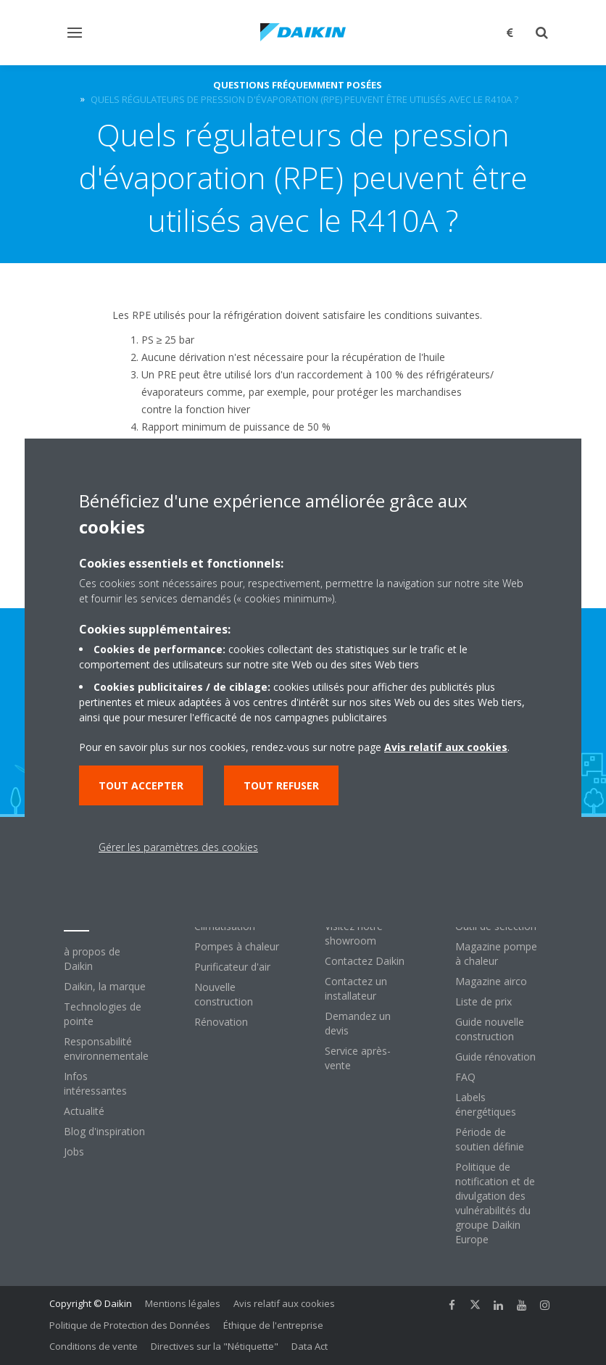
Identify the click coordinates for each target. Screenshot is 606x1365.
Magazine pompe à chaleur (496, 953)
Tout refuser (281, 785)
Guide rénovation (495, 1056)
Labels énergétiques (485, 1104)
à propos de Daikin (92, 959)
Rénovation (221, 1022)
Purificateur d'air (232, 967)
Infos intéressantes (95, 1083)
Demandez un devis (358, 1023)
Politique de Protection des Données (129, 1325)
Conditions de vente (93, 1346)
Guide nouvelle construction (489, 1029)
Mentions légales (182, 1303)
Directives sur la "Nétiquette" (214, 1346)
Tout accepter (141, 785)
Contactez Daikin (364, 961)
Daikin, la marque (105, 986)
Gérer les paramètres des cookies (178, 847)
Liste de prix (483, 1001)
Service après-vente (358, 1058)
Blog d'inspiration (104, 1131)
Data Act (309, 1346)
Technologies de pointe (102, 1014)
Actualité (84, 1111)
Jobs (74, 1151)
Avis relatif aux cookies (284, 1303)
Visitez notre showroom (354, 933)
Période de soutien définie (489, 1139)
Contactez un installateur (356, 988)
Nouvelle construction (223, 994)
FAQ (465, 1077)
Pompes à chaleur (236, 946)
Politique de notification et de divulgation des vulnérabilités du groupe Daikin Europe (495, 1203)
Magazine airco (491, 981)
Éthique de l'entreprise (273, 1325)
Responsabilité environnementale (106, 1048)
